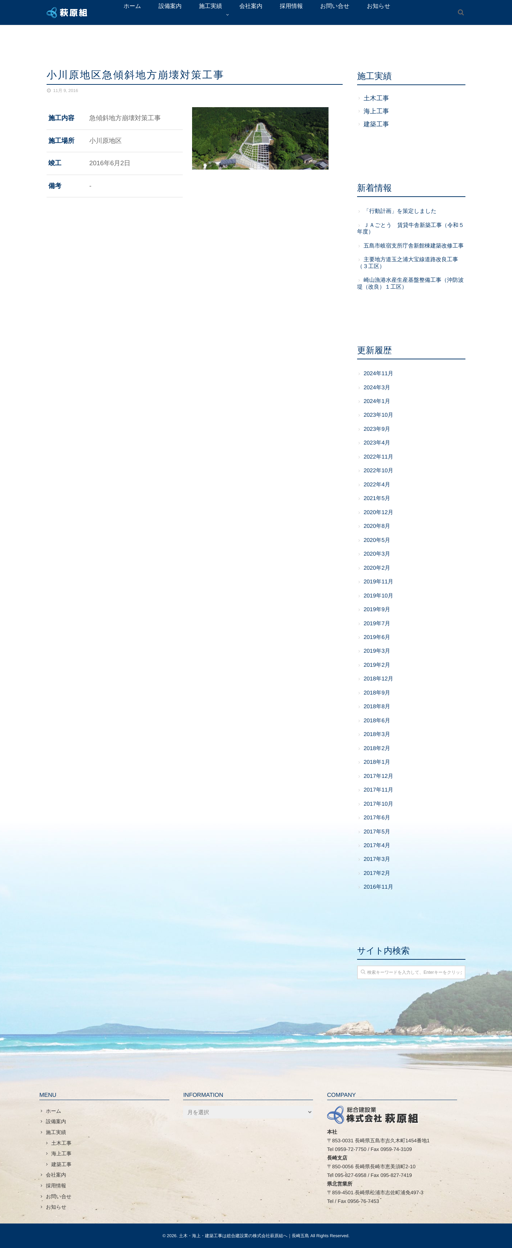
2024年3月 (377, 388)
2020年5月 (377, 540)
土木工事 (376, 98)
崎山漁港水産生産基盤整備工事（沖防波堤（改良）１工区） (410, 283)
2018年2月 (377, 748)
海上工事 (376, 111)
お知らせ (56, 1207)
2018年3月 (377, 734)
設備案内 (56, 1121)
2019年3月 (377, 651)
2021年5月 (377, 498)
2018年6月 (377, 721)
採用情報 (56, 1185)
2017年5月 (377, 832)
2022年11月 (378, 457)
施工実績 (56, 1132)
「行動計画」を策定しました (400, 211)
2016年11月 (378, 887)
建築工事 (376, 124)
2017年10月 (378, 804)
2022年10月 (378, 471)
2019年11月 (378, 582)
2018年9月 (377, 693)
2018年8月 (377, 707)
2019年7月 (377, 624)
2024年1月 (377, 401)
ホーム (53, 1111)
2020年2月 (377, 568)
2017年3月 (377, 859)
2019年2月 (377, 665)
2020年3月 (377, 554)
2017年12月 (378, 776)
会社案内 (56, 1175)
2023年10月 (378, 415)
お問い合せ (58, 1196)
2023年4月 (377, 443)
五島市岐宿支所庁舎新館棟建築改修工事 (414, 246)
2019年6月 (377, 637)
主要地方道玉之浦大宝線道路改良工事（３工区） (407, 263)
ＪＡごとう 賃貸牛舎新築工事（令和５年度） (410, 228)
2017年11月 (378, 790)
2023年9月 (377, 429)
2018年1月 (377, 762)
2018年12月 (378, 679)
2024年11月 (378, 374)
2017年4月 (377, 845)
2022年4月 (377, 485)
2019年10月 (378, 596)
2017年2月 (377, 873)
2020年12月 (378, 512)
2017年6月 (377, 818)
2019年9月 (377, 610)
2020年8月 (377, 526)
